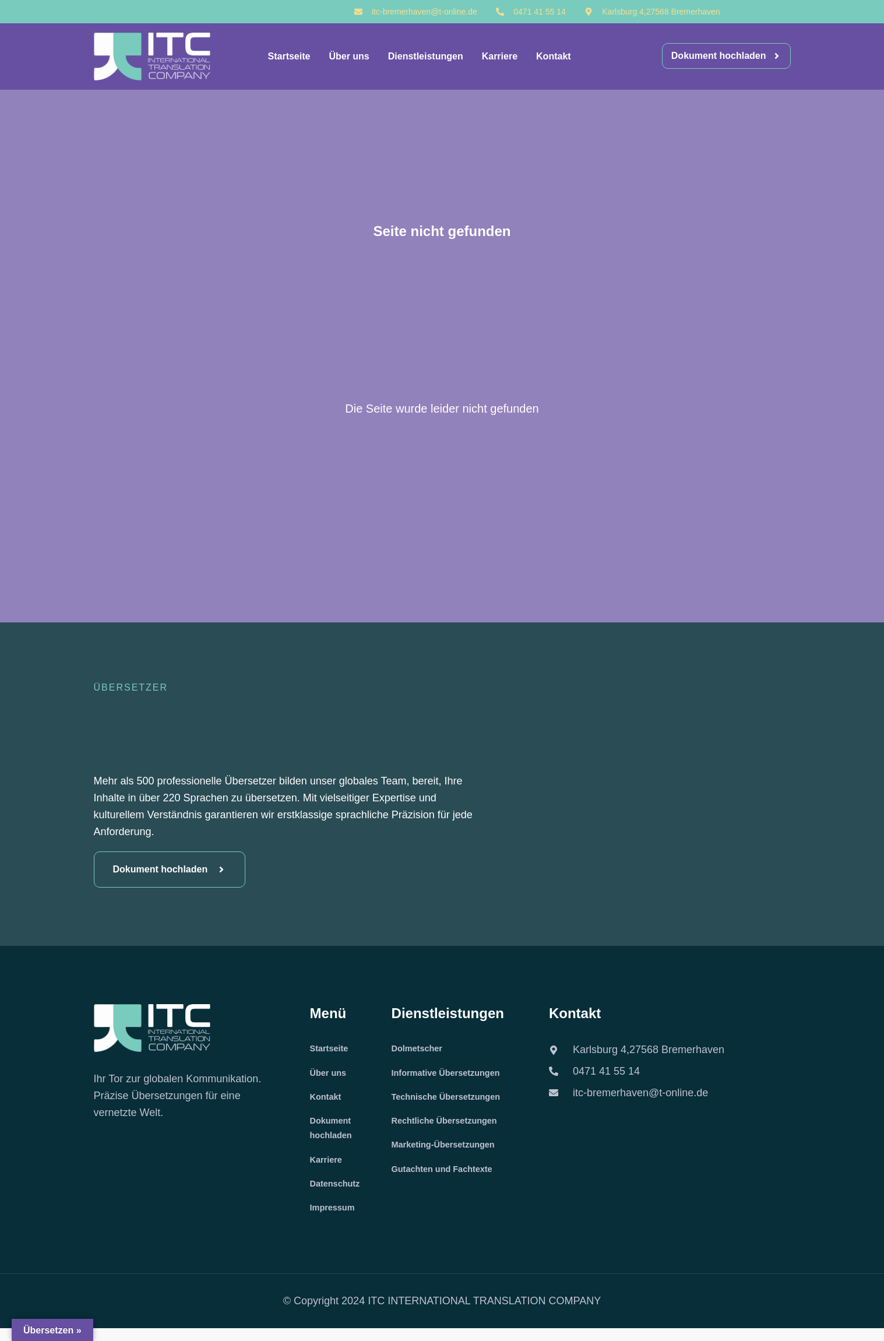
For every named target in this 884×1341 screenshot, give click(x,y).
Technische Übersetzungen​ (452, 1101)
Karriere (499, 56)
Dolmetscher (420, 1049)
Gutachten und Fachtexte (447, 1177)
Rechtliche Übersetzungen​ (450, 1126)
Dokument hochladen (333, 1134)
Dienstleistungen (425, 56)
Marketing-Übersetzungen (449, 1152)
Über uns (349, 56)
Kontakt (553, 56)
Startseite (289, 56)
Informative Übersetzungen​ (452, 1075)
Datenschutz (337, 1194)
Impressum (335, 1219)
